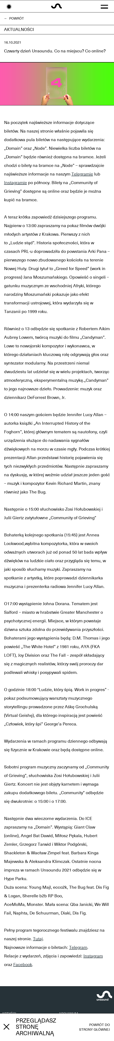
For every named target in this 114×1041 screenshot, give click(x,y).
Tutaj (38, 939)
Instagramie (15, 183)
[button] (104, 6)
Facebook (22, 965)
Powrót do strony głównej (94, 1027)
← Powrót (14, 18)
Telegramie (82, 174)
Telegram (78, 947)
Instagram (93, 956)
